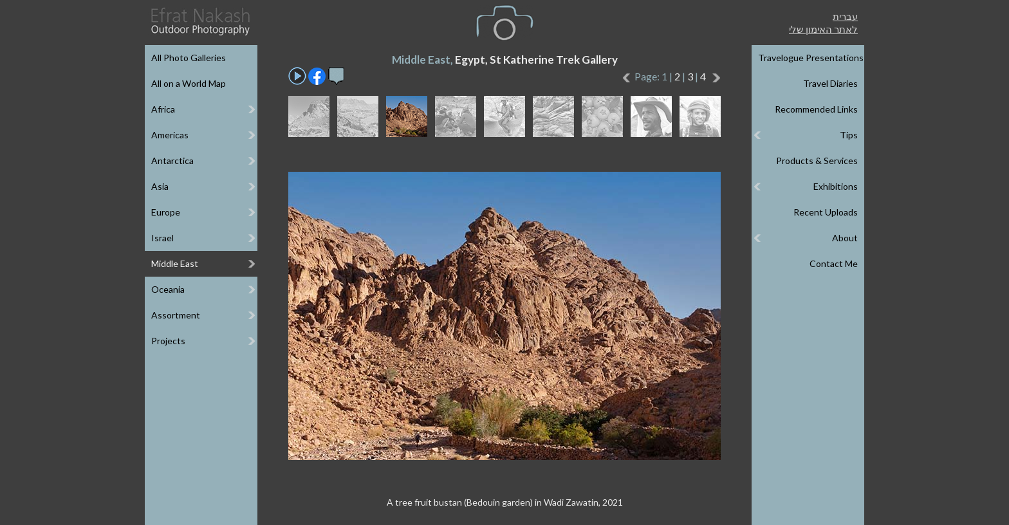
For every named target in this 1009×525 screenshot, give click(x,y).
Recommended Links (816, 109)
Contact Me (834, 263)
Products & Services (817, 160)
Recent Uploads (825, 212)
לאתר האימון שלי (823, 29)
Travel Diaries (830, 83)
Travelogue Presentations (811, 57)
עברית (845, 16)
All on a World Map (188, 83)
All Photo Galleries (188, 57)
